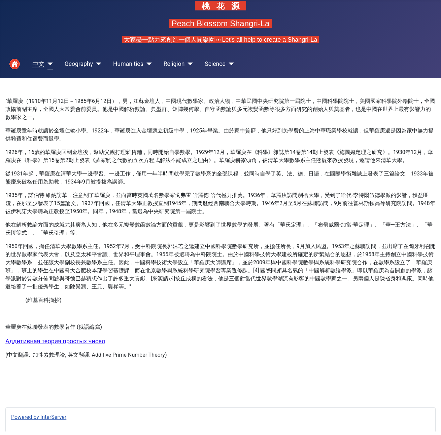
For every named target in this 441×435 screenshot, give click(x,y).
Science (215, 64)
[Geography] (97, 64)
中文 (38, 64)
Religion (174, 64)
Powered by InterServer (38, 417)
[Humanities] (147, 64)
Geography (79, 64)
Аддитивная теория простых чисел (55, 341)
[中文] (48, 64)
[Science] (230, 64)
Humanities (128, 64)
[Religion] (188, 64)
